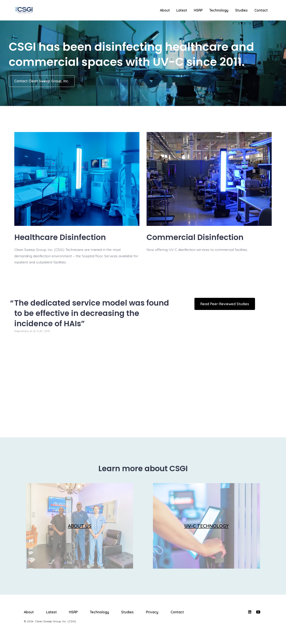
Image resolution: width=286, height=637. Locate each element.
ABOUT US (79, 526)
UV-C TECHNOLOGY (206, 526)
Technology (218, 10)
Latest (181, 10)
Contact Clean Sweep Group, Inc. (41, 81)
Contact (261, 10)
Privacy (152, 612)
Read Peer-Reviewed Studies (224, 304)
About (165, 10)
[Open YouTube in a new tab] (258, 612)
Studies (241, 10)
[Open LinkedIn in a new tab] (249, 612)
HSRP (198, 10)
